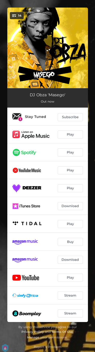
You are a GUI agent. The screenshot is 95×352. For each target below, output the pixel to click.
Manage (33, 337)
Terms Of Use (62, 332)
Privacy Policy (32, 332)
